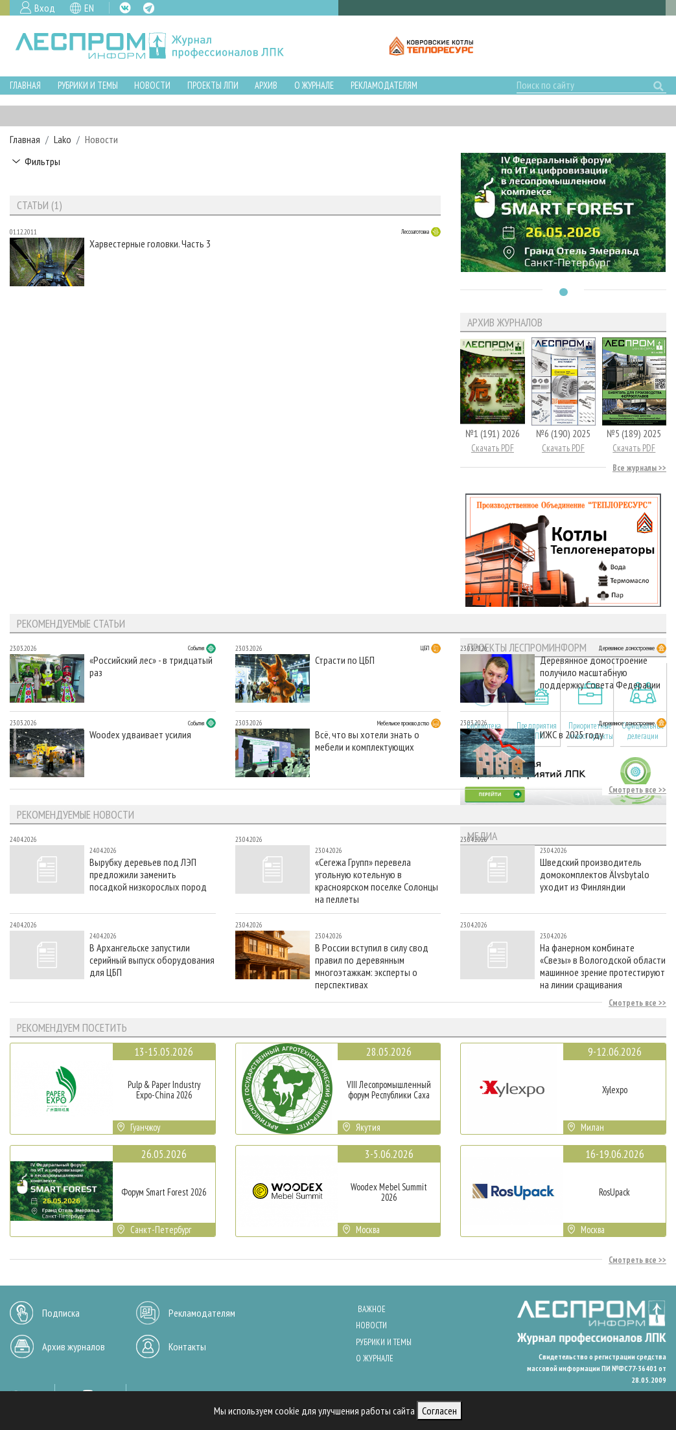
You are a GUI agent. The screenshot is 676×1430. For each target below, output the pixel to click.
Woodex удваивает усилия (140, 735)
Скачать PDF (492, 448)
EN (89, 7)
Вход (44, 7)
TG (148, 8)
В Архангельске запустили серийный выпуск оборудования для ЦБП (152, 960)
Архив (266, 85)
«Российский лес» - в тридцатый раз (151, 666)
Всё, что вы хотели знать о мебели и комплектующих (367, 741)
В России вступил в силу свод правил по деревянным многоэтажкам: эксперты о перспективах (371, 966)
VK (125, 8)
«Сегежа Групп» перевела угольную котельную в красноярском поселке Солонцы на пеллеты (376, 880)
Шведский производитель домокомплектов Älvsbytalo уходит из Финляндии (594, 874)
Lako (62, 139)
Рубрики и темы (88, 85)
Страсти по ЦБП (345, 660)
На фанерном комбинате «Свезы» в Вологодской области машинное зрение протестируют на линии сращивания (603, 966)
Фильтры (42, 161)
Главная (25, 85)
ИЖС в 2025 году (571, 735)
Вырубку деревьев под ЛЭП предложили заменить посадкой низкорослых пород (148, 874)
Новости (152, 85)
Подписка (61, 1312)
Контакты (187, 1346)
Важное (372, 1309)
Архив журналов (73, 1346)
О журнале (314, 85)
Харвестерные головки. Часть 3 (150, 244)
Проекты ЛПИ (213, 85)
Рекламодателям (384, 85)
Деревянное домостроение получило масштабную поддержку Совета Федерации (600, 672)
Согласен (439, 1410)
